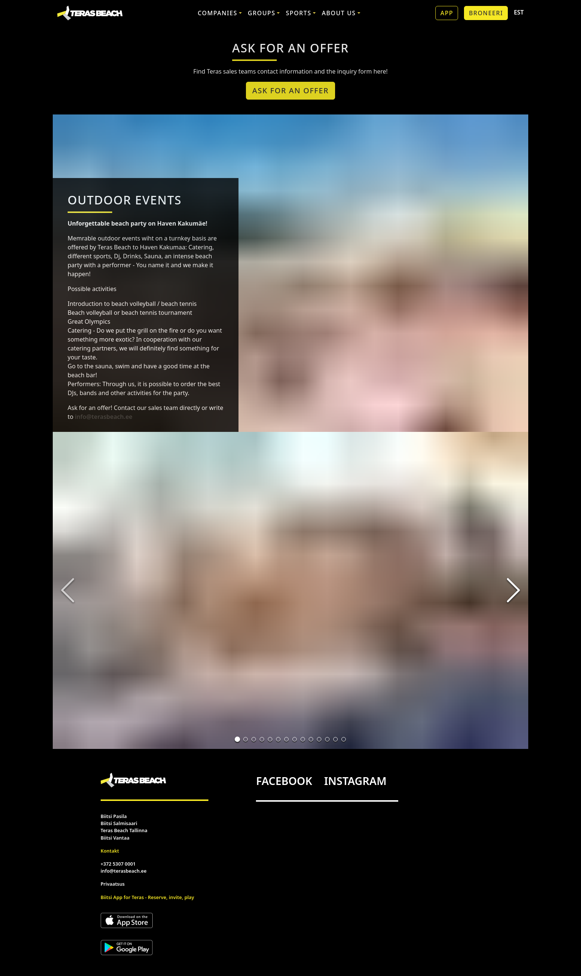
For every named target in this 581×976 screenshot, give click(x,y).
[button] (290, 590)
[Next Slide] (513, 590)
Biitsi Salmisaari (119, 823)
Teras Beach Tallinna (124, 830)
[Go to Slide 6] (278, 739)
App (446, 13)
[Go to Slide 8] (294, 739)
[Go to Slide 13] (335, 739)
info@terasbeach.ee (104, 417)
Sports (298, 13)
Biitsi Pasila (114, 816)
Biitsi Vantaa (115, 837)
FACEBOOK (284, 780)
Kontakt (110, 850)
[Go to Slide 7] (286, 739)
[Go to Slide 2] (245, 739)
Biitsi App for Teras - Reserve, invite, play (147, 897)
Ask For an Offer (290, 90)
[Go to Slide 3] (253, 739)
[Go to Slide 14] (343, 739)
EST (519, 12)
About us (339, 13)
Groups (261, 13)
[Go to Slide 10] (311, 739)
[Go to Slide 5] (270, 739)
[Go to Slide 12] (327, 739)
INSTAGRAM (355, 780)
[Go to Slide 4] (262, 739)
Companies (217, 13)
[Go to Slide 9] (303, 739)
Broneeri (486, 13)
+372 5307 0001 (118, 863)
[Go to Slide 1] (237, 739)
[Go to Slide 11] (319, 739)
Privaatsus (113, 883)
